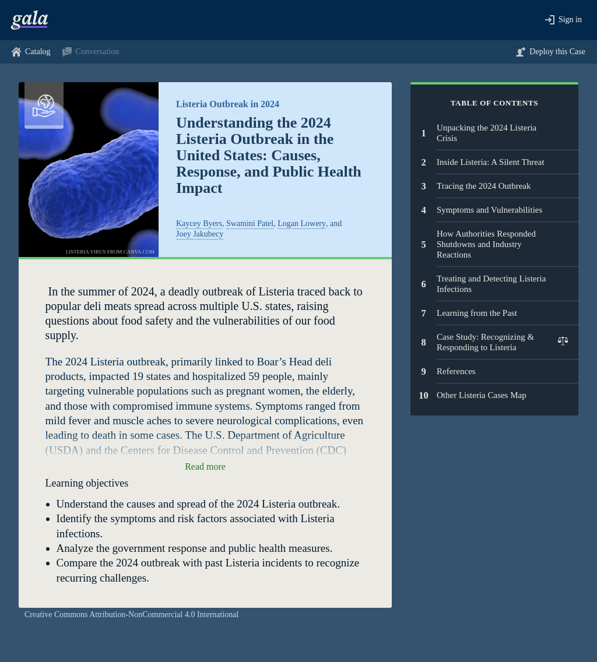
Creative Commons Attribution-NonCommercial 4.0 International (131, 614)
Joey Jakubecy (199, 234)
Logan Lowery (302, 223)
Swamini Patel (249, 223)
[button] (563, 20)
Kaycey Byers (199, 223)
